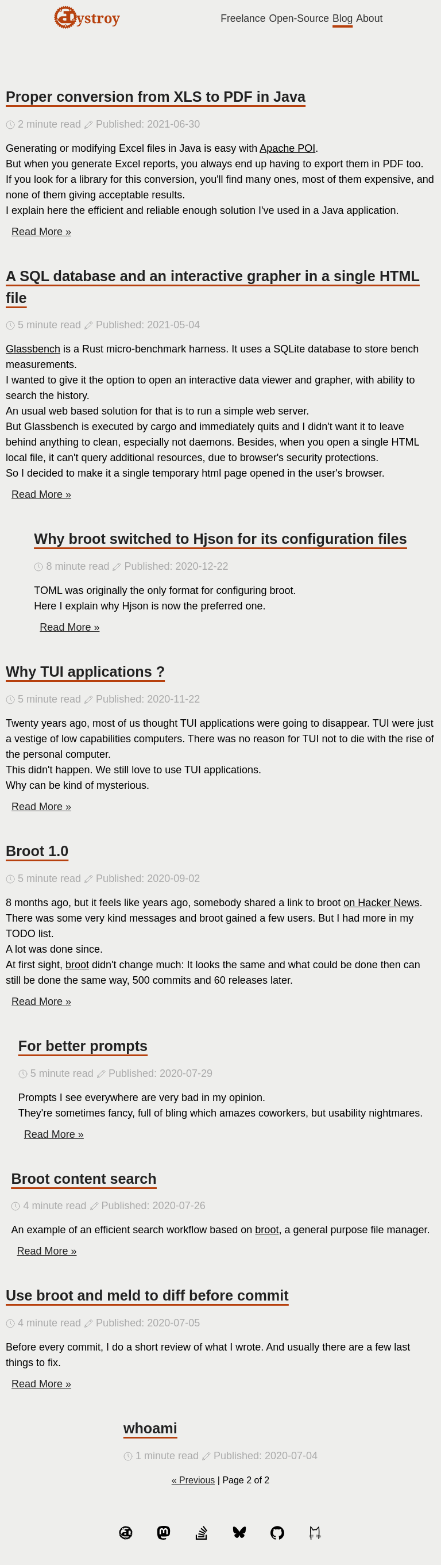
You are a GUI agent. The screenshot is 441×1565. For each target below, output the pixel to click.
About (369, 18)
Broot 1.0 (37, 851)
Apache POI (287, 148)
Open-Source (299, 18)
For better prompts (83, 1046)
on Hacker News (381, 902)
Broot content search (83, 1179)
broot (77, 965)
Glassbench (33, 349)
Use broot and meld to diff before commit (147, 1295)
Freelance (242, 18)
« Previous (193, 1480)
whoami (150, 1428)
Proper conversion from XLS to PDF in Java (155, 97)
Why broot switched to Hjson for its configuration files (220, 539)
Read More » (41, 231)
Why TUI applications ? (85, 671)
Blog (342, 18)
